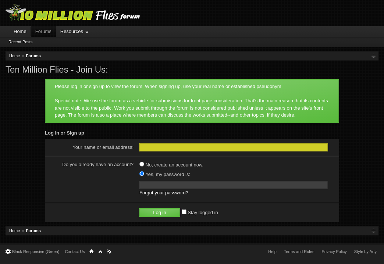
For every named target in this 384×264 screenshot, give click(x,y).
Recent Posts (20, 42)
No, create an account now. (171, 165)
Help (272, 251)
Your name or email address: (103, 147)
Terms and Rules (299, 251)
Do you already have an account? (98, 164)
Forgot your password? (163, 192)
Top (100, 251)
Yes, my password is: (164, 174)
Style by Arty (365, 251)
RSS (109, 251)
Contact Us (75, 251)
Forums (43, 31)
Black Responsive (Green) (35, 251)
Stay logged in (200, 212)
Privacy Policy (333, 251)
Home (20, 31)
